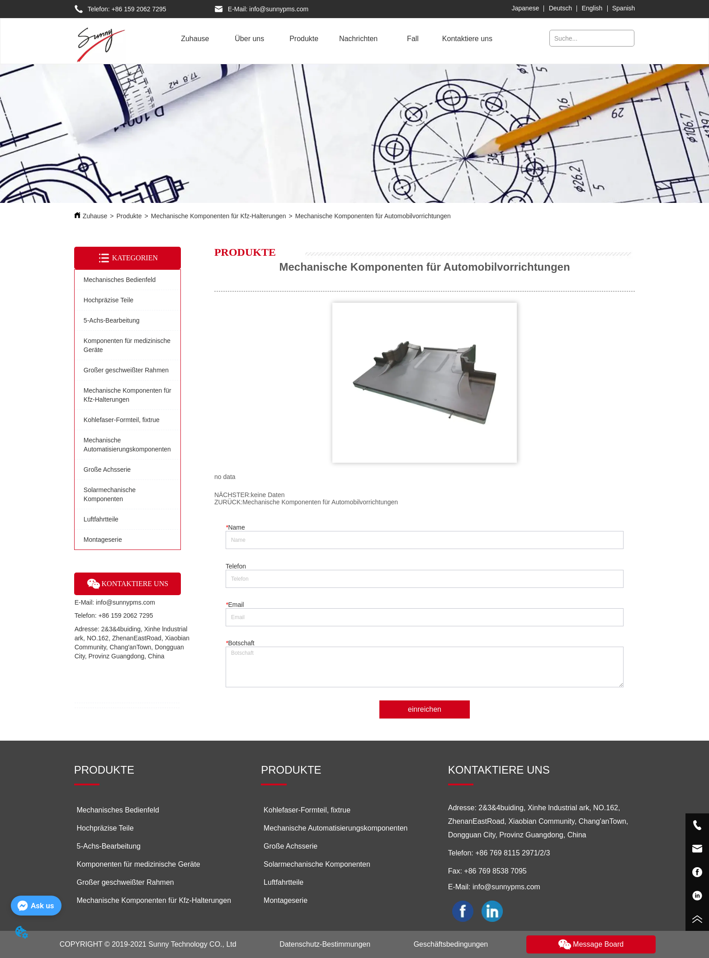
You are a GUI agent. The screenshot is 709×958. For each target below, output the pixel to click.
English (591, 8)
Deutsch (560, 8)
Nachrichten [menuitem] (358, 38)
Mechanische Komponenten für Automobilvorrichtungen (373, 216)
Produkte (129, 216)
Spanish (623, 8)
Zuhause (95, 216)
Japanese (525, 8)
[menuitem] (249, 39)
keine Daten (268, 494)
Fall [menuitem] (413, 38)
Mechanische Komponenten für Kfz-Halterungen (218, 216)
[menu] (331, 39)
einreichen (424, 709)
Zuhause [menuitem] (195, 38)
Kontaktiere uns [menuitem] (467, 38)
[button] (249, 39)
